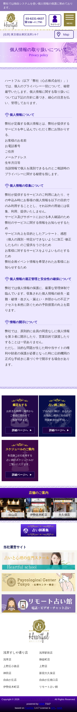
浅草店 (7, 659)
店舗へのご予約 (35, 20)
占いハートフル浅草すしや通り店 (37, 699)
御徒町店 (44, 659)
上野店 (43, 666)
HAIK (42, 704)
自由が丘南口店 (48, 679)
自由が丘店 (10, 679)
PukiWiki (29, 708)
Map (66, 34)
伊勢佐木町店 (11, 686)
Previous (5, 508)
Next (72, 508)
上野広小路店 (11, 666)
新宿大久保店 (47, 673)
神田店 (7, 673)
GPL (53, 708)
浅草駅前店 (46, 652)
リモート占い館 (48, 686)
